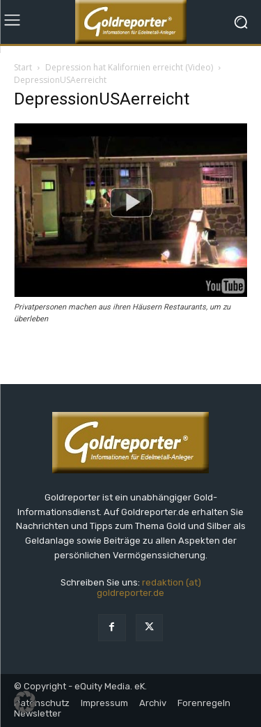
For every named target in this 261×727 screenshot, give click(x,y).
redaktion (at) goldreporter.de (149, 588)
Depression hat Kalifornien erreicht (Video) (129, 67)
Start (23, 67)
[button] (25, 702)
